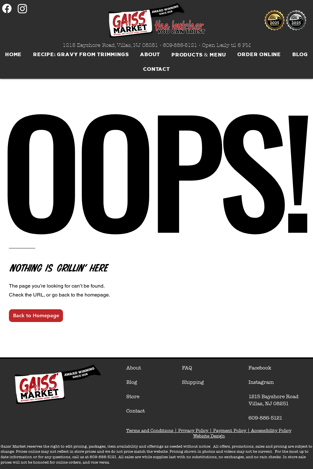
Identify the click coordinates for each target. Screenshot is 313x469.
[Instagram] (22, 8)
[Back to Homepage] (36, 315)
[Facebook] (7, 8)
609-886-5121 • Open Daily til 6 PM (207, 45)
